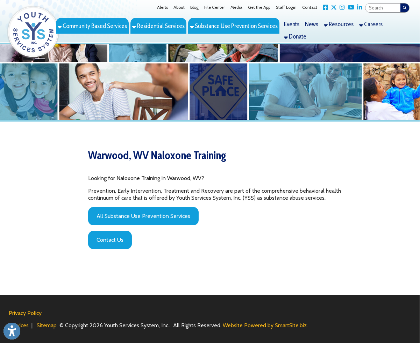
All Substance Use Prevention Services (143, 216)
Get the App (259, 7)
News (311, 24)
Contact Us (110, 239)
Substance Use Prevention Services (234, 25)
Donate (295, 36)
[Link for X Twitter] (332, 8)
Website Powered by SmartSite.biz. (265, 325)
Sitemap (47, 325)
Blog (194, 7)
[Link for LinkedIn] (358, 8)
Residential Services (158, 25)
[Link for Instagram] (341, 8)
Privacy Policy (25, 313)
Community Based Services (92, 25)
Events (291, 24)
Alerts (162, 7)
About (179, 7)
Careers (371, 24)
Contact (309, 7)
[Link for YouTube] (349, 8)
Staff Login (286, 7)
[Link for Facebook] (324, 8)
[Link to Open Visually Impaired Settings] (11, 331)
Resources (339, 24)
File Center (214, 7)
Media (236, 7)
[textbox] (382, 8)
